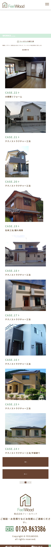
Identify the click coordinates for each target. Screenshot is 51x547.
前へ (25, 462)
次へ (25, 474)
